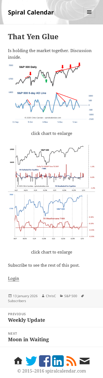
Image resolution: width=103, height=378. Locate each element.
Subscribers (17, 301)
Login (13, 278)
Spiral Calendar (31, 12)
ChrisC (51, 296)
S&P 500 (70, 296)
